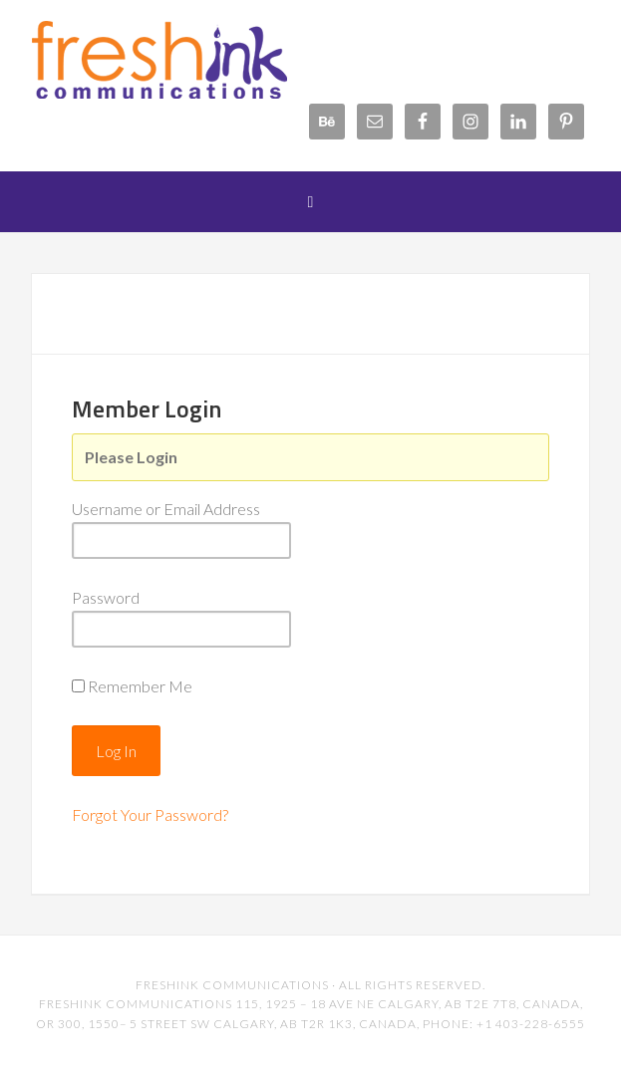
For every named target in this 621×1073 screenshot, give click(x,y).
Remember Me (140, 685)
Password (106, 597)
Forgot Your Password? (150, 814)
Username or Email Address (166, 508)
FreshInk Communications (190, 60)
